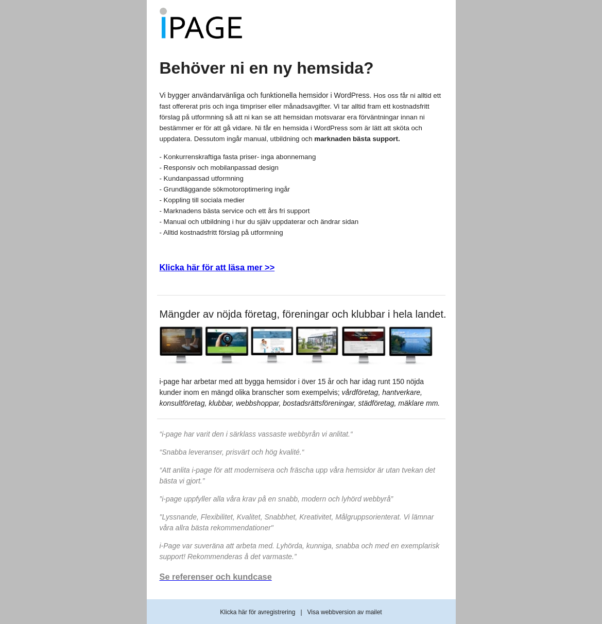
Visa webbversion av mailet (344, 612)
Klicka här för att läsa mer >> (217, 267)
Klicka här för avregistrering (257, 612)
